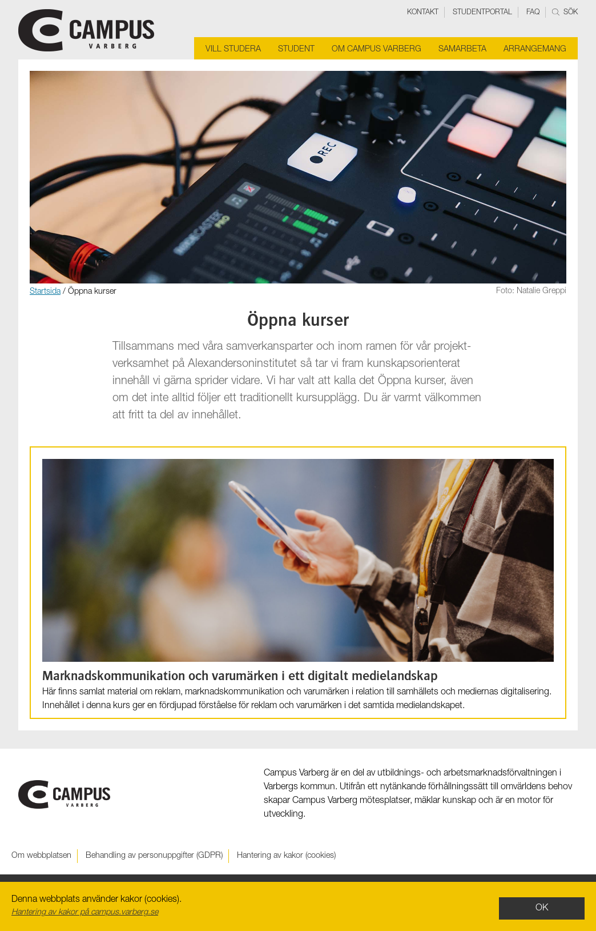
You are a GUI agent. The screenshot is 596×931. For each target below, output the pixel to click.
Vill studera (233, 50)
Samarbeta (462, 50)
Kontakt (422, 13)
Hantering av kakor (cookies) (286, 856)
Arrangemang (535, 50)
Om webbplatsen (41, 856)
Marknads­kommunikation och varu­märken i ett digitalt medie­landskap (239, 677)
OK (541, 908)
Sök (565, 13)
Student (296, 50)
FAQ (532, 13)
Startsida (45, 292)
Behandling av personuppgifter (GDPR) (154, 856)
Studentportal (482, 13)
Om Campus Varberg (376, 50)
